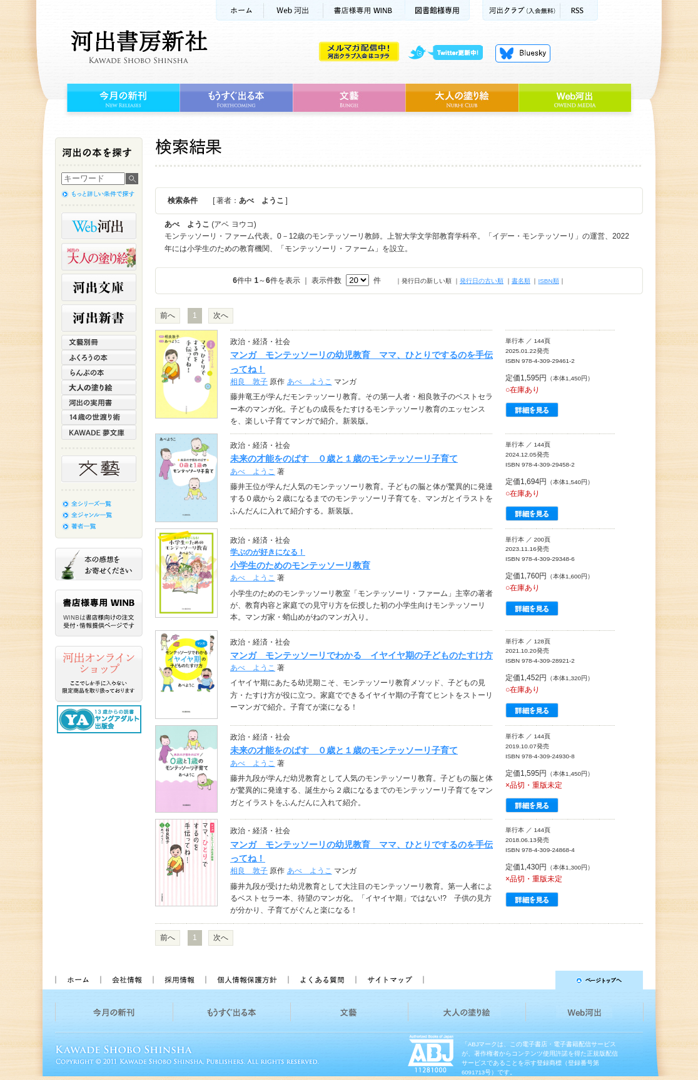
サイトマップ (389, 980)
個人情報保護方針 (246, 980)
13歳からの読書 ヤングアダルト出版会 (100, 719)
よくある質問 (321, 980)
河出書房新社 (137, 47)
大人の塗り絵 (461, 98)
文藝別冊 (98, 342)
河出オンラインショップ (99, 674)
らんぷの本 (98, 372)
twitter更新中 (450, 53)
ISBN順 (548, 280)
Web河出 (293, 10)
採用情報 (179, 980)
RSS (579, 10)
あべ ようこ (309, 381)
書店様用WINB (364, 10)
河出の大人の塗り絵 (98, 256)
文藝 (349, 98)
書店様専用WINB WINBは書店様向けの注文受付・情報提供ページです (99, 613)
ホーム (239, 10)
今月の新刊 (122, 98)
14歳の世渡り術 (98, 417)
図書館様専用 (437, 10)
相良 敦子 (249, 381)
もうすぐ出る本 (236, 98)
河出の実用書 (98, 402)
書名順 (521, 280)
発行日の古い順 (481, 280)
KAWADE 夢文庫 (98, 432)
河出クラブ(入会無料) (521, 10)
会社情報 (126, 980)
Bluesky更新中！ (523, 53)
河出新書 (98, 318)
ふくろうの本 (98, 357)
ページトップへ (539, 980)
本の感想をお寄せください (99, 564)
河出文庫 (98, 287)
